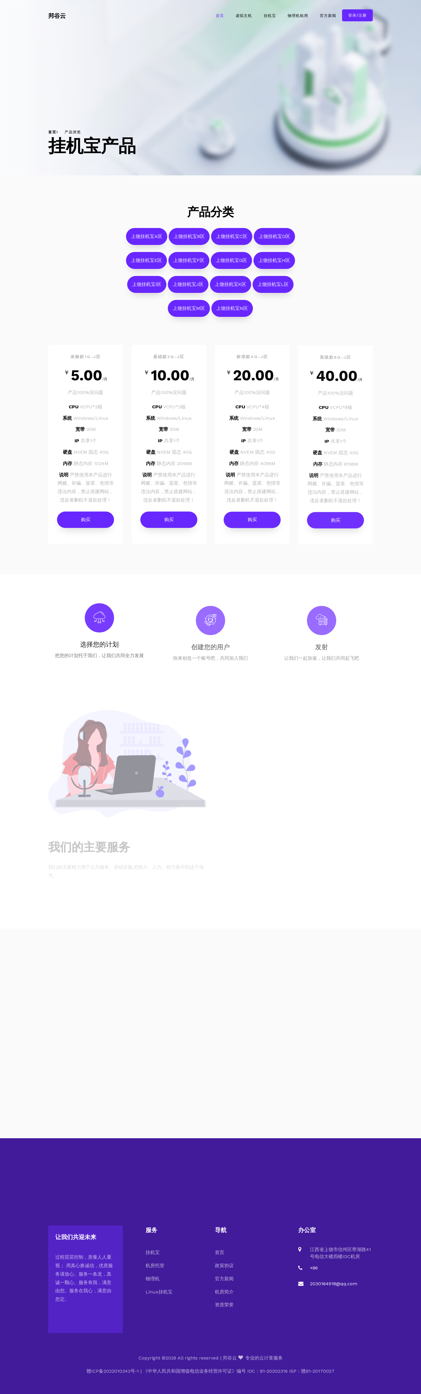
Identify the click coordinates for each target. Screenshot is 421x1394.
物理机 (153, 1278)
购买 (85, 523)
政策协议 (224, 1265)
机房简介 (224, 1292)
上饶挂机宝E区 (146, 264)
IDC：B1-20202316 (267, 1371)
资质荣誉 (224, 1304)
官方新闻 (328, 15)
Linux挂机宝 (159, 1292)
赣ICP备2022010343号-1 (113, 1371)
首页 (220, 15)
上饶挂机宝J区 (188, 288)
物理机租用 (298, 15)
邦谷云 (57, 15)
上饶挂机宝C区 (231, 240)
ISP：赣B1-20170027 (311, 1371)
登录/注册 (357, 15)
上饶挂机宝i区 (146, 288)
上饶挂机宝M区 (189, 312)
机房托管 (155, 1265)
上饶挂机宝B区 (189, 240)
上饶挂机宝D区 (274, 240)
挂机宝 (270, 15)
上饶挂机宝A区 (146, 240)
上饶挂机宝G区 (231, 264)
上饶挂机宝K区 (230, 288)
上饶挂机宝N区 (232, 312)
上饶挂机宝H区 (274, 264)
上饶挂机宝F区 (188, 264)
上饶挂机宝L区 (273, 288)
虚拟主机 (244, 15)
